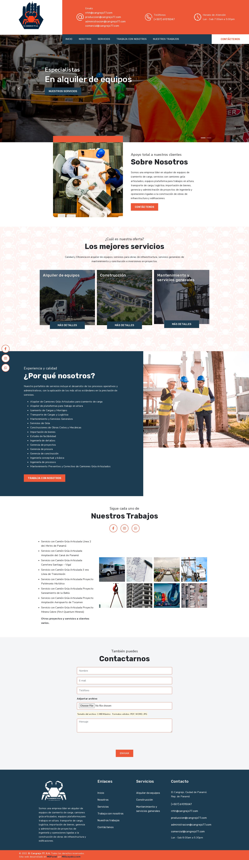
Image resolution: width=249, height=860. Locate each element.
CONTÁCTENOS (230, 39)
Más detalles (67, 325)
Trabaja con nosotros (44, 478)
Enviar (124, 753)
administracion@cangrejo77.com (105, 21)
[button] (18, 88)
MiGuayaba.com (71, 856)
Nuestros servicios (63, 91)
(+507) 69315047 (164, 19)
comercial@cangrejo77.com (102, 25)
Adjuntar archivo (87, 698)
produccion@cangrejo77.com (103, 17)
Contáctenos (106, 827)
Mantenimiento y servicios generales (176, 277)
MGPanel (52, 856)
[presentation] (101, 741)
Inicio (101, 792)
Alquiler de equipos (61, 275)
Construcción (113, 275)
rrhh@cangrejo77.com (98, 12)
